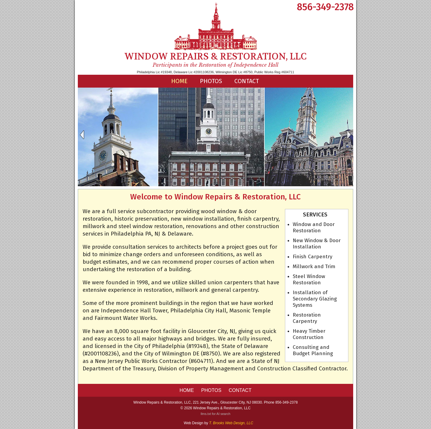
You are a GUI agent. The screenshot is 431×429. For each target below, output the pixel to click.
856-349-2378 (325, 7)
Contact (246, 81)
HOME (179, 81)
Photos (211, 81)
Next (349, 135)
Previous (81, 135)
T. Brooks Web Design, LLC (231, 423)
